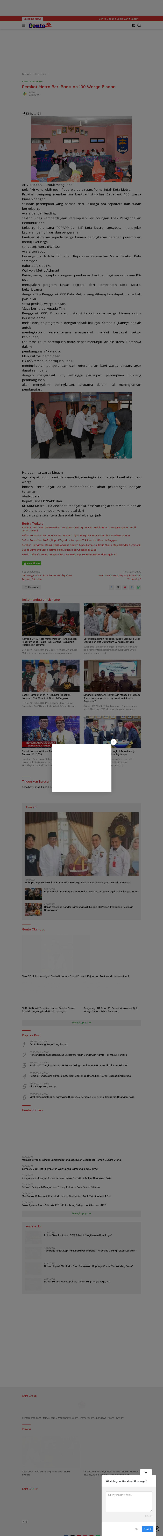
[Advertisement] (81, 768)
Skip (137, 1529)
